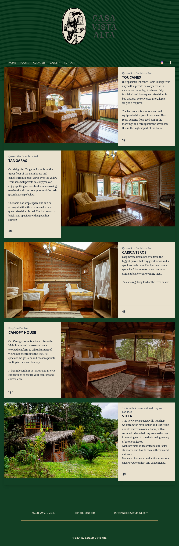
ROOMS (24, 62)
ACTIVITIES (39, 62)
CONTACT (69, 62)
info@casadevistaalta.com (131, 513)
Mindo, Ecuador (84, 513)
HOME (12, 62)
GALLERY (55, 62)
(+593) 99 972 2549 (43, 513)
